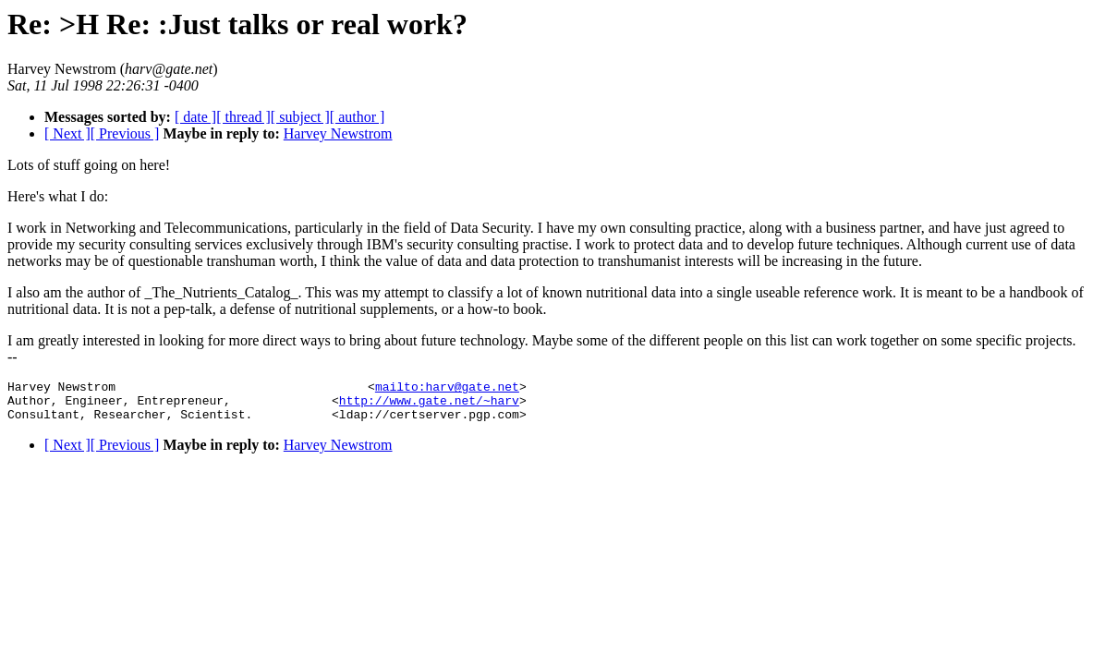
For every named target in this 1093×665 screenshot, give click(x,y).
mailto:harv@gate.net (447, 389)
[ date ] (195, 117)
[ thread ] (243, 117)
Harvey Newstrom (338, 133)
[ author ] (357, 117)
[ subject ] (300, 117)
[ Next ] (67, 133)
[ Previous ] (125, 133)
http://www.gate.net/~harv (429, 405)
